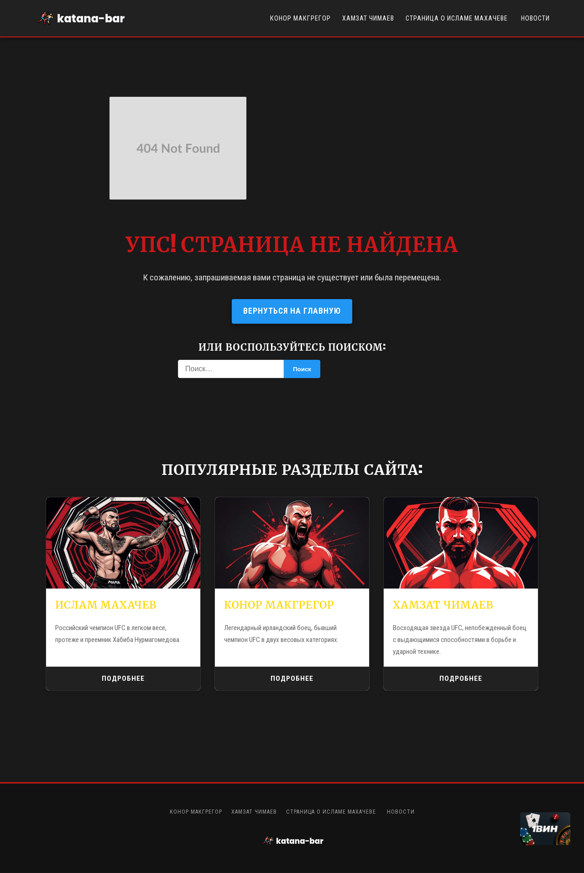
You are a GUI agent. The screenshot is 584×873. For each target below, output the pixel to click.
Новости (535, 18)
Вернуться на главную (292, 311)
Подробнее (123, 678)
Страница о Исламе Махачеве (458, 18)
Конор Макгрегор (300, 18)
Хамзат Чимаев (368, 18)
